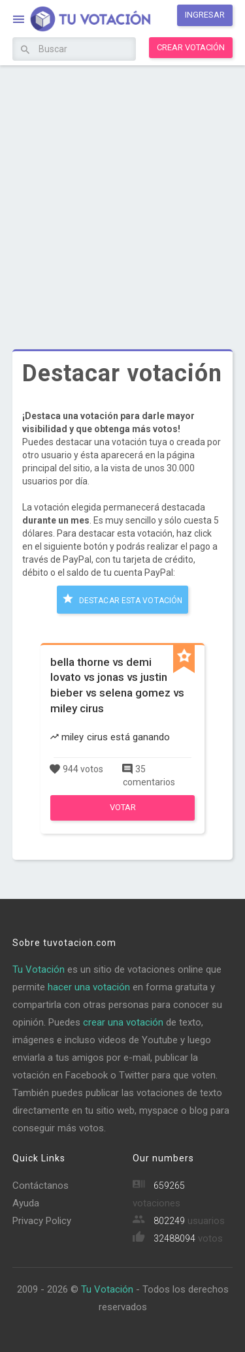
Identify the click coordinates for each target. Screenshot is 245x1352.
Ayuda (25, 1203)
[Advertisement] (122, 197)
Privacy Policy (41, 1221)
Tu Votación (38, 969)
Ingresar (205, 15)
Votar (123, 807)
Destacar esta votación (122, 598)
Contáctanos (40, 1185)
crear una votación (123, 1022)
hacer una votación (89, 987)
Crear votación (191, 47)
